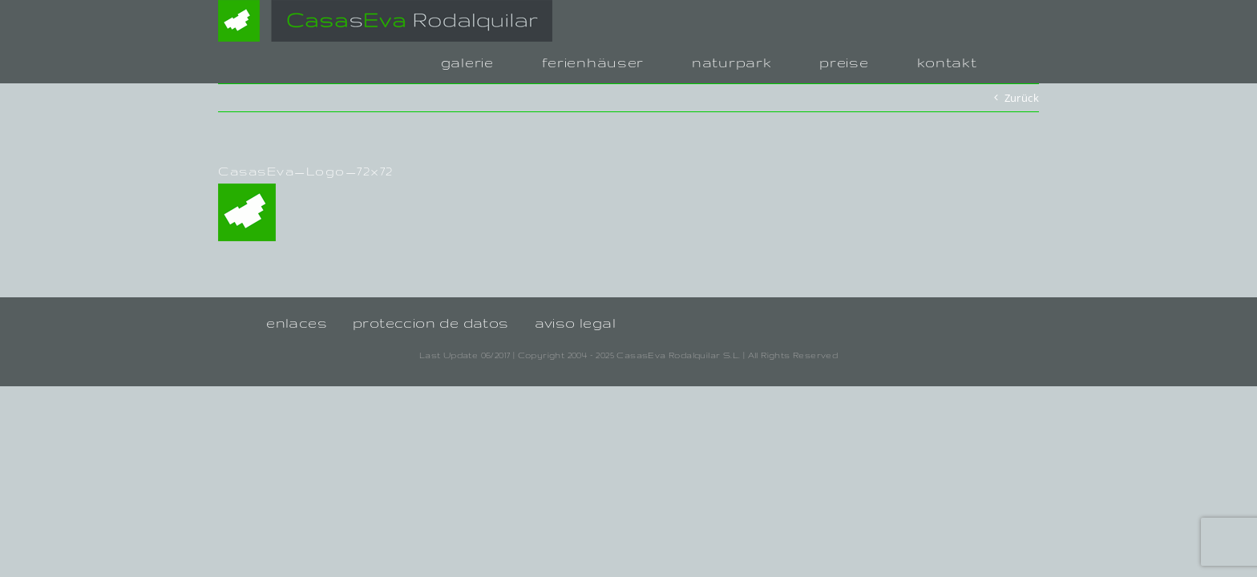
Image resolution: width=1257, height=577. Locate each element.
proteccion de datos (431, 322)
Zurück (1021, 98)
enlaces (296, 322)
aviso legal (575, 322)
